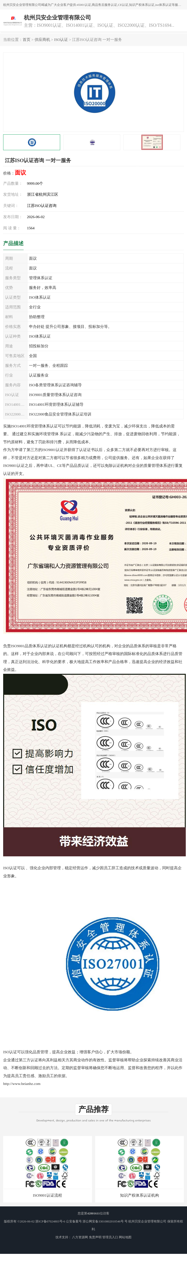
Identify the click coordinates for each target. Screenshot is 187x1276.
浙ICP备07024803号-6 (50, 1221)
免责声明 (95, 1237)
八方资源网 (80, 1237)
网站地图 (125, 1237)
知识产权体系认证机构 (139, 1195)
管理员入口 (110, 1237)
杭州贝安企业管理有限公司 (147, 1221)
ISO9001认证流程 (47, 1195)
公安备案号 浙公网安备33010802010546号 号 (97, 1221)
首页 (26, 39)
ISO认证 (61, 39)
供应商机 (42, 39)
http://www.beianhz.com (21, 1084)
